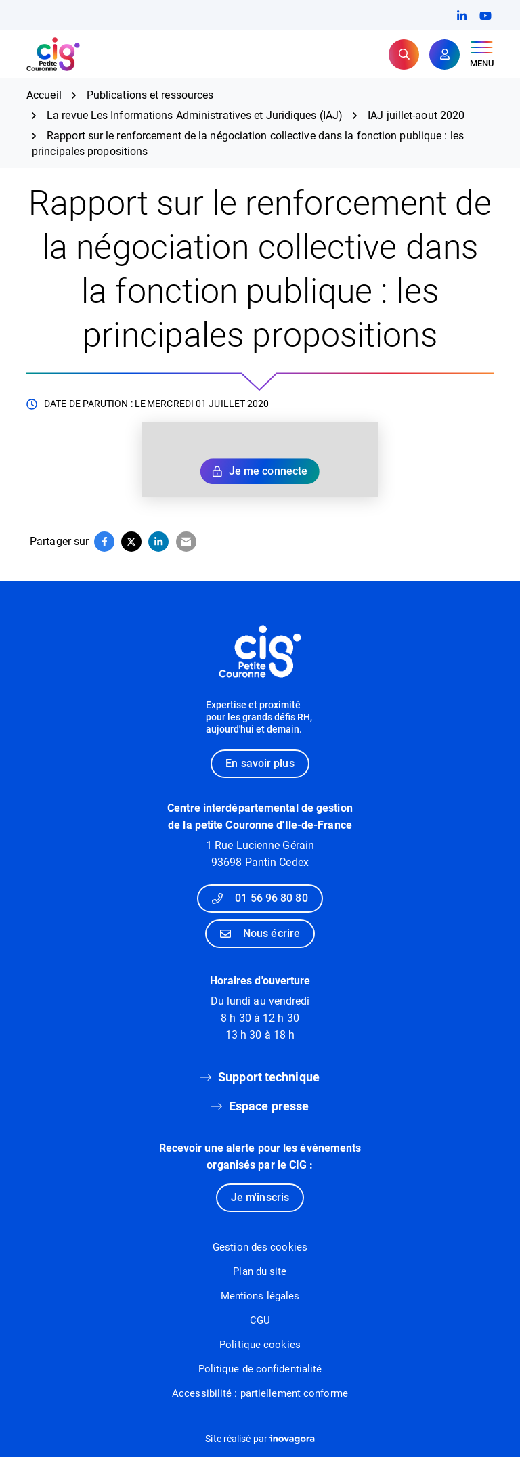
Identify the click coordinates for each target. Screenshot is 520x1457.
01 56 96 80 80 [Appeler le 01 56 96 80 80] (259, 898)
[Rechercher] (404, 54)
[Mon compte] (444, 54)
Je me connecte (260, 470)
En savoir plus (259, 763)
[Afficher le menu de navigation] (482, 54)
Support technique (269, 1077)
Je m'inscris (260, 1197)
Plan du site (259, 1271)
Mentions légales (260, 1296)
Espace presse (269, 1106)
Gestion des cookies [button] (260, 1247)
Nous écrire (260, 933)
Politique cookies (260, 1345)
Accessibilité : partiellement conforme (260, 1393)
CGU (260, 1320)
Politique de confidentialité (260, 1369)
